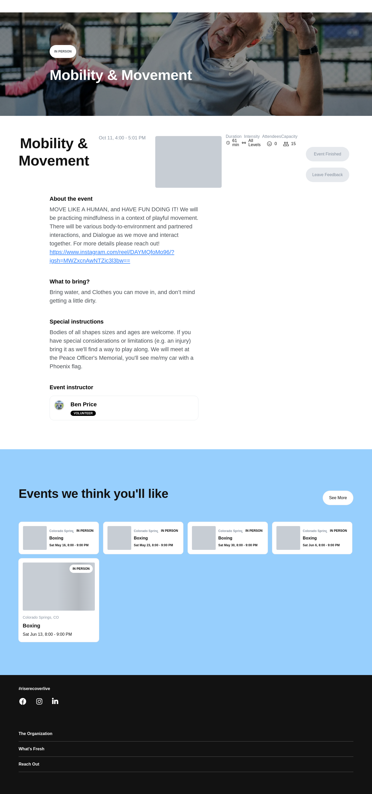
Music (25, 749)
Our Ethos (29, 695)
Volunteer (184, 12)
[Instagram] (337, 682)
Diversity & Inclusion (39, 705)
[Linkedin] (349, 682)
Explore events (153, 12)
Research (28, 716)
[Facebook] (324, 682)
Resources (86, 695)
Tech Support (135, 695)
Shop (80, 684)
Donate (319, 12)
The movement (215, 12)
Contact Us (133, 684)
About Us (28, 684)
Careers (27, 727)
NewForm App (33, 738)
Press (128, 705)
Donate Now (31, 760)
